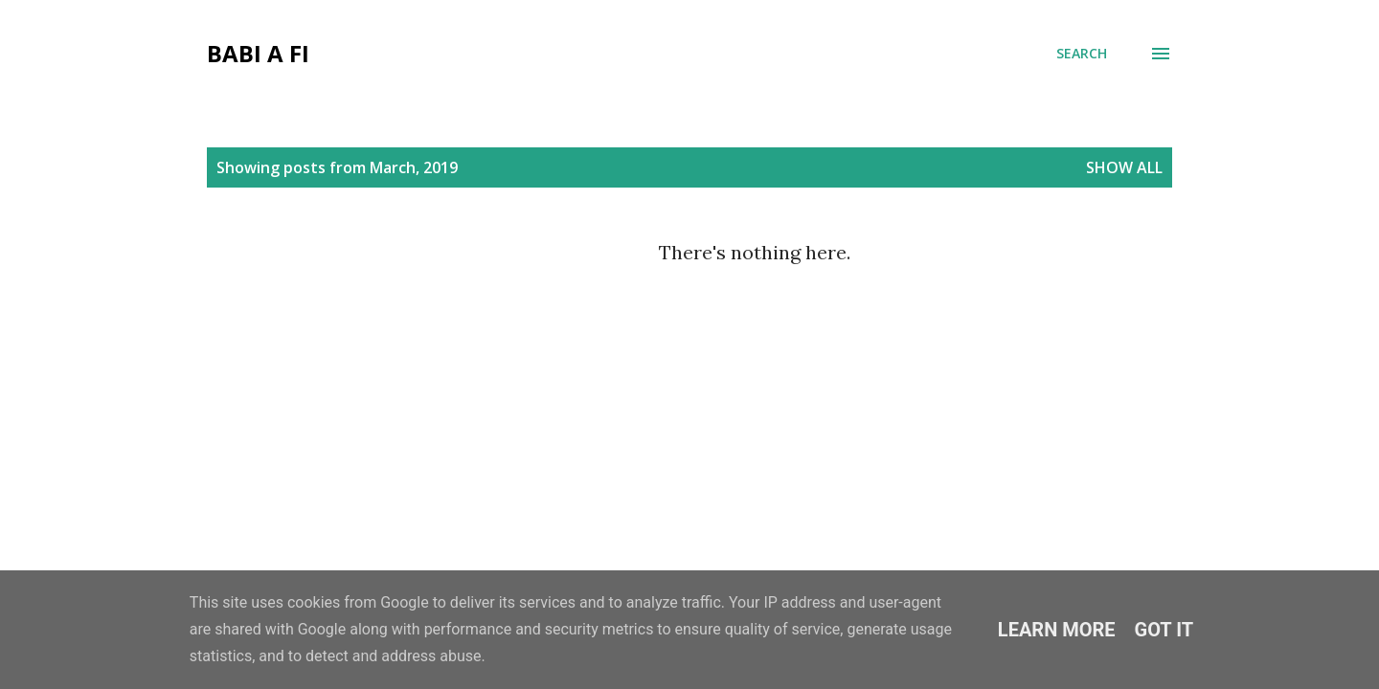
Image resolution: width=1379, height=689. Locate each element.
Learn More (1057, 629)
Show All (1124, 167)
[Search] (1081, 53)
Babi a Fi (258, 53)
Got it (1164, 629)
